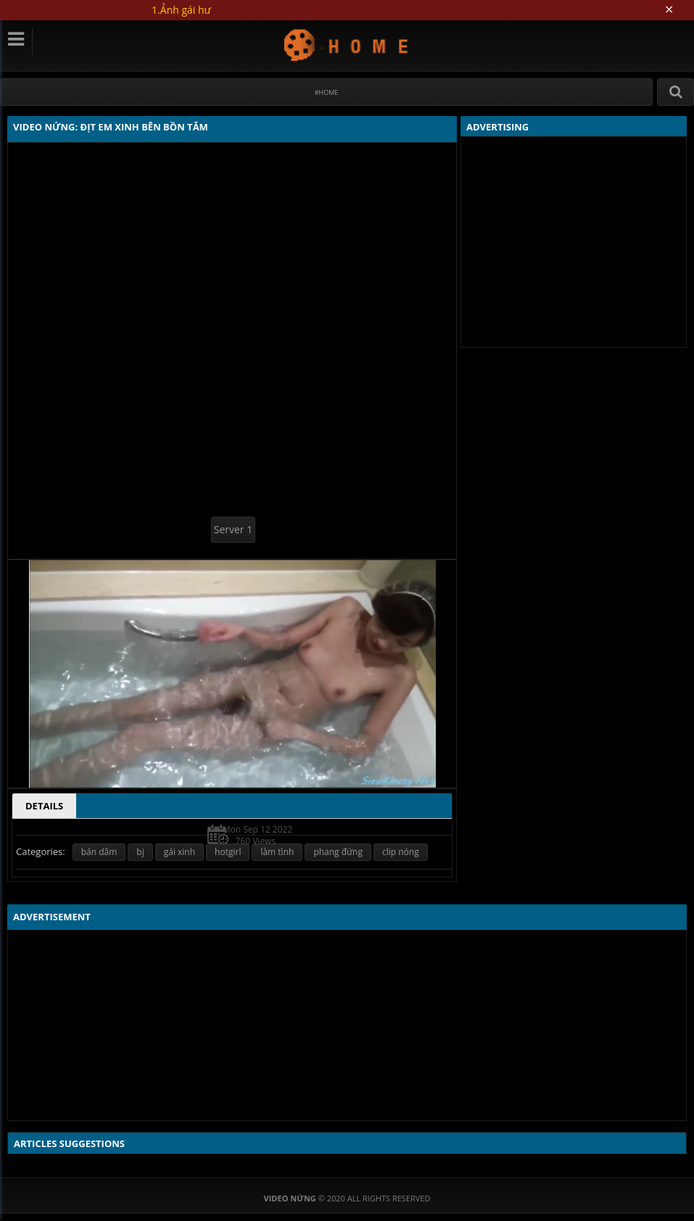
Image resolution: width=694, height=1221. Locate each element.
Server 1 (233, 529)
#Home (327, 92)
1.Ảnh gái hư (181, 10)
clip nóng (400, 852)
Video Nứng (347, 44)
